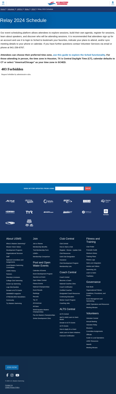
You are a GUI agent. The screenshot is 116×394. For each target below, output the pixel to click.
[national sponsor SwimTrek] (87, 212)
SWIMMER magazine (13, 293)
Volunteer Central (92, 318)
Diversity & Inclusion (13, 277)
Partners (9, 274)
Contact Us (9, 385)
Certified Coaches (66, 290)
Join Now (12, 367)
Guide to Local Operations (95, 338)
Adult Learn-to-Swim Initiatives (70, 332)
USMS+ (35, 253)
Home (3, 9)
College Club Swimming (14, 280)
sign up (88, 188)
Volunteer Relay (91, 325)
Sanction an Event (39, 277)
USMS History (11, 271)
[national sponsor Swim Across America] (10, 212)
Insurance (63, 260)
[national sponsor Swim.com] (48, 212)
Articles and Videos (92, 266)
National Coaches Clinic (68, 284)
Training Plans (91, 256)
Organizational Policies (94, 290)
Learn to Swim (91, 273)
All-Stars (36, 306)
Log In (112, 4)
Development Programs (14, 250)
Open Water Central (39, 280)
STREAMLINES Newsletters (15, 297)
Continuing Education (67, 297)
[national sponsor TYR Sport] (29, 212)
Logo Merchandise (12, 287)
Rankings (36, 293)
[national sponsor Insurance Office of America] (87, 201)
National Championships (41, 287)
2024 (34, 9)
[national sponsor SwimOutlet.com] (67, 212)
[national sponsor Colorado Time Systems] (48, 201)
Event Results (37, 290)
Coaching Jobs (65, 303)
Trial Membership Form (41, 250)
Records (36, 296)
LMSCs (20, 9)
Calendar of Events (39, 270)
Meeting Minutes (92, 307)
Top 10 (35, 300)
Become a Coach (65, 280)
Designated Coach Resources (70, 293)
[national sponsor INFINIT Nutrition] (67, 201)
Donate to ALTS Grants (14, 290)
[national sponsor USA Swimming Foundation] (29, 223)
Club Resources (65, 253)
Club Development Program (69, 263)
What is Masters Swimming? (16, 243)
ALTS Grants (64, 326)
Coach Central (64, 277)
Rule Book (89, 287)
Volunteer (11, 9)
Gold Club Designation (67, 256)
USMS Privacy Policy (12, 387)
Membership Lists (66, 266)
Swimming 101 (91, 269)
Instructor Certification (67, 336)
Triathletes (89, 276)
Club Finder (90, 247)
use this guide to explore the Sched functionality (79, 55)
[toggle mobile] (3, 3)
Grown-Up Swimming (13, 284)
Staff (7, 256)
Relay (27, 9)
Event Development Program (43, 274)
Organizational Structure (14, 253)
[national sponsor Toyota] (106, 212)
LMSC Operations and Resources (97, 304)
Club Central (64, 243)
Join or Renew (38, 243)
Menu (3, 4)
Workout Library (91, 253)
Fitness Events (38, 283)
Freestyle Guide (91, 250)
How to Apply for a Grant (68, 329)
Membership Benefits (40, 247)
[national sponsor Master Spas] (106, 201)
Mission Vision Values (13, 247)
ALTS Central (64, 314)
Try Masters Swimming (14, 303)
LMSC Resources (92, 341)
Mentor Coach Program (68, 300)
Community (10, 300)
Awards (88, 344)
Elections (89, 328)
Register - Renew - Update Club (70, 250)
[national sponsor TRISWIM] (10, 223)
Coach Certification (66, 287)
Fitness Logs (90, 260)
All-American (37, 303)
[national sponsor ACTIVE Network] (10, 201)
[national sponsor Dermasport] (29, 201)
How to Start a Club (66, 247)
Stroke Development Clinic (42, 318)
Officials (89, 334)
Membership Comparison (41, 256)
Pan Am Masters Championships (44, 315)
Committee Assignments (94, 331)
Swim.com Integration (93, 263)
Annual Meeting (91, 321)
